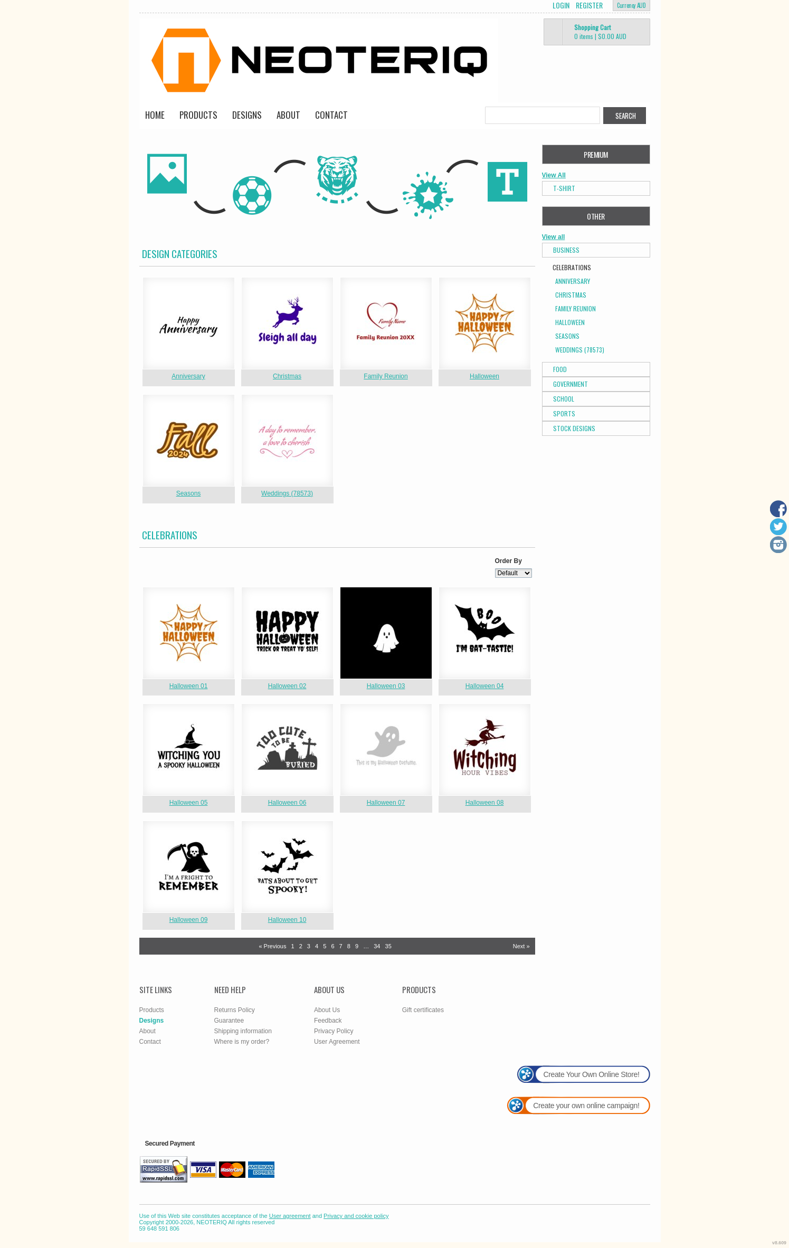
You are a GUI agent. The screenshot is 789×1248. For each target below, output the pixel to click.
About (288, 114)
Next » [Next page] (521, 946)
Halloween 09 (188, 919)
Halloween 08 (484, 802)
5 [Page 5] (324, 946)
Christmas (287, 376)
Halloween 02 (287, 686)
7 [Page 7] (341, 946)
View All (554, 175)
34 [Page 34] (377, 946)
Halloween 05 (188, 802)
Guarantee (229, 1020)
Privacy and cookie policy (356, 1216)
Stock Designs (574, 428)
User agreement (290, 1216)
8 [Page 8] (348, 946)
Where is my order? (242, 1041)
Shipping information (243, 1031)
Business (566, 249)
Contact (331, 114)
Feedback (328, 1020)
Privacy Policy (334, 1031)
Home (155, 114)
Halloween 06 (287, 802)
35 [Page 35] (388, 946)
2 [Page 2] (300, 946)
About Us (327, 1010)
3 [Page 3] (308, 946)
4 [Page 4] (316, 946)
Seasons (188, 493)
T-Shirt (564, 188)
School (563, 398)
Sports (564, 413)
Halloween (484, 376)
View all (553, 237)
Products (198, 114)
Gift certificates (423, 1010)
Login (561, 5)
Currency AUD (631, 5)
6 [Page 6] (332, 946)
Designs (247, 114)
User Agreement (337, 1041)
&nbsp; (188, 323)
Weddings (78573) (287, 493)
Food (560, 369)
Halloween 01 (188, 686)
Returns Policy (234, 1010)
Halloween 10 (287, 919)
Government (570, 383)
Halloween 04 (484, 686)
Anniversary (188, 376)
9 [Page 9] (356, 946)
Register (589, 5)
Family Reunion (385, 376)
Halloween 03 (386, 686)
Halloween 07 (386, 802)
